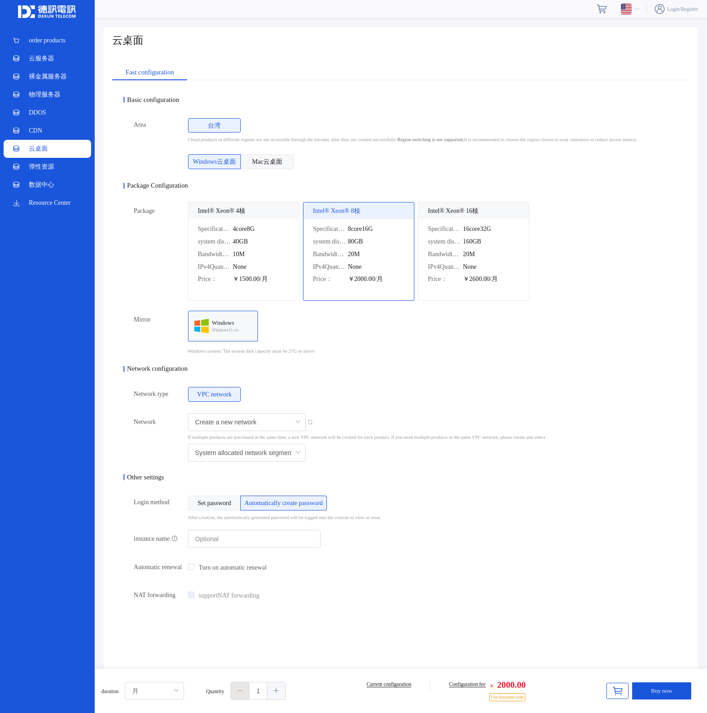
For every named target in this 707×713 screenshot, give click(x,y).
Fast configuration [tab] (150, 72)
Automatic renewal (158, 567)
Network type (151, 394)
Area (140, 124)
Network (145, 422)
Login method (152, 502)
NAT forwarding (155, 595)
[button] (240, 690)
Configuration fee (467, 684)
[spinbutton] (258, 691)
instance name (156, 538)
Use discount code (507, 697)
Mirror (142, 319)
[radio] (214, 125)
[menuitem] (47, 41)
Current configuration (389, 684)
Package (144, 210)
